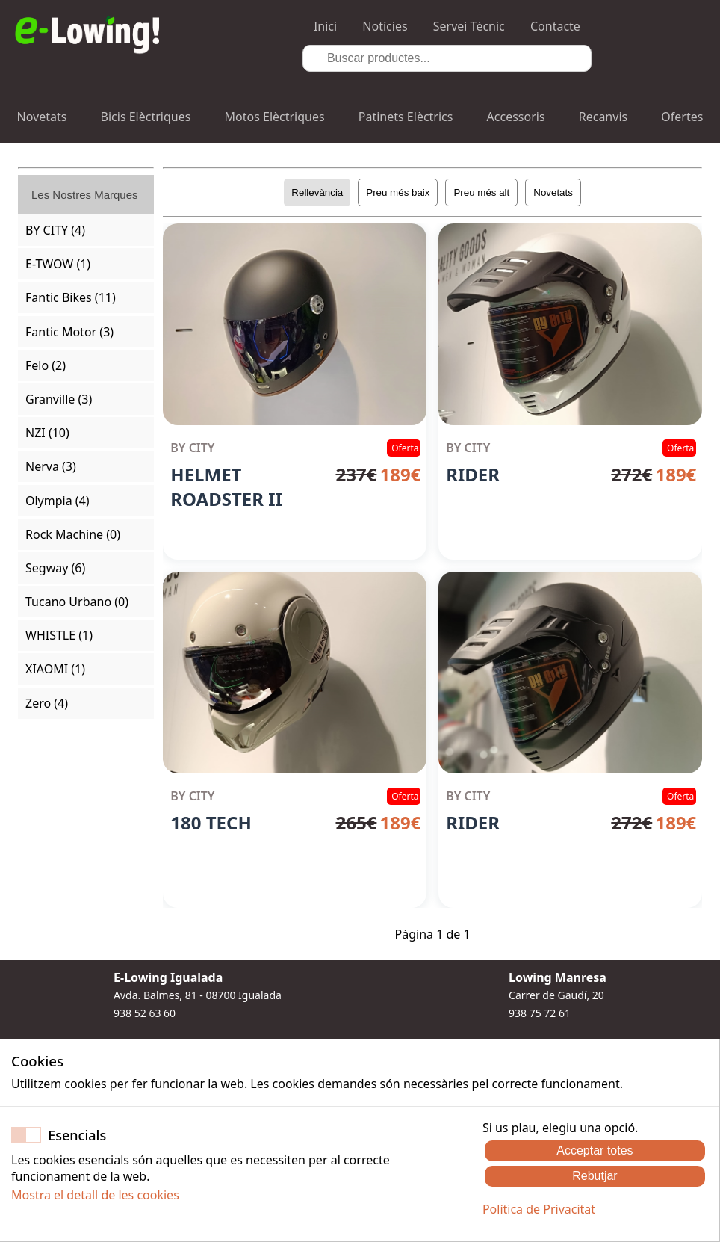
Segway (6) (55, 568)
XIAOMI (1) (55, 669)
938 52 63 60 (145, 1013)
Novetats (42, 116)
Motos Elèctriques (275, 116)
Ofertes (682, 116)
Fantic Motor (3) (69, 332)
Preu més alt (481, 192)
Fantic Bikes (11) (70, 297)
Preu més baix (397, 192)
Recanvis (603, 116)
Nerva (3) (50, 466)
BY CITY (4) (55, 230)
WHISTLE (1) (59, 635)
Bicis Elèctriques (146, 116)
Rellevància (317, 192)
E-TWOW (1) (57, 264)
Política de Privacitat (538, 1209)
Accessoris (516, 116)
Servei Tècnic (469, 26)
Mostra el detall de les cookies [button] (95, 1195)
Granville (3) (58, 399)
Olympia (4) (57, 500)
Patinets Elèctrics (406, 116)
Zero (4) (46, 703)
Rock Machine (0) (72, 534)
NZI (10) (47, 432)
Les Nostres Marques (84, 194)
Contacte (555, 26)
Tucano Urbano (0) (76, 601)
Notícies (384, 26)
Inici (325, 26)
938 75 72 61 (540, 1013)
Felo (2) (45, 365)
